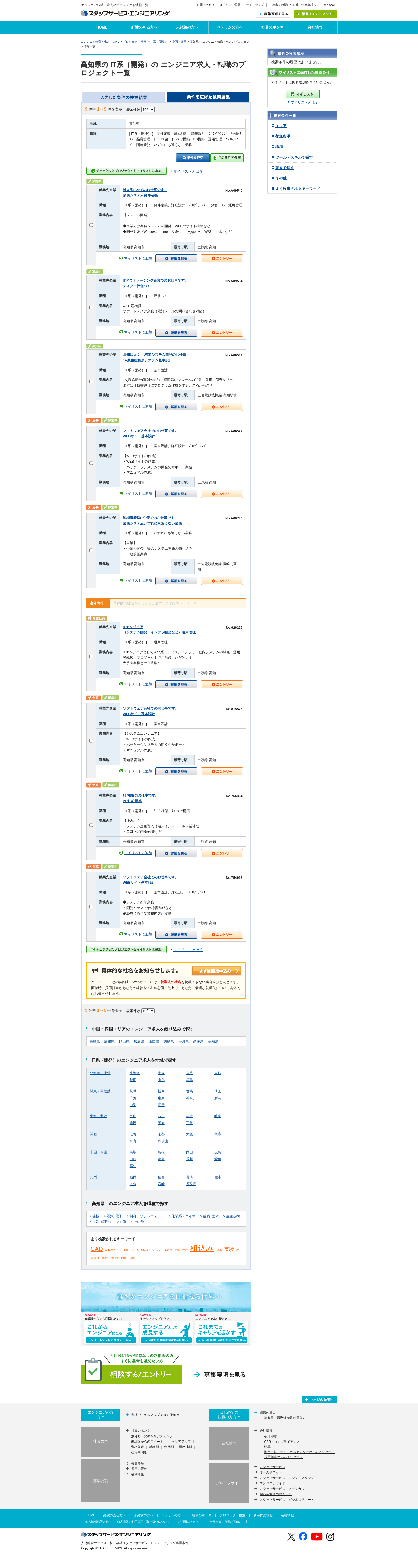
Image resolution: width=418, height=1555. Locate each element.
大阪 (189, 1134)
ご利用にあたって (190, 1521)
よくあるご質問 (230, 4)
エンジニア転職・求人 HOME (100, 41)
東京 (161, 1098)
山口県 (154, 1042)
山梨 (133, 1105)
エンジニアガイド (272, 1483)
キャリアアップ (179, 1441)
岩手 (189, 1073)
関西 (93, 1134)
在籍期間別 (139, 1452)
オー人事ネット (271, 1472)
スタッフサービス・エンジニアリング (287, 1478)
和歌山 (163, 1141)
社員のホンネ (272, 27)
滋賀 (133, 1134)
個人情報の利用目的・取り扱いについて (143, 1521)
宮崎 (161, 1184)
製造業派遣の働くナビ (276, 1494)
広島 (217, 1152)
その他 (281, 178)
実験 (229, 1249)
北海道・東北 (100, 1073)
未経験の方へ (187, 27)
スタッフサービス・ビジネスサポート (287, 1500)
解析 (105, 1257)
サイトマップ (255, 4)
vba (177, 1249)
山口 (133, 1159)
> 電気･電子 (113, 1216)
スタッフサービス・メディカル (282, 1489)
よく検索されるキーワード (297, 188)
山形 (161, 1080)
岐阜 (217, 1116)
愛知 (161, 1123)
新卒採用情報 (263, 1515)
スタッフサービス (272, 1467)
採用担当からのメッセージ (283, 1457)
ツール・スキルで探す (294, 157)
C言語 (169, 1249)
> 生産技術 (231, 1216)
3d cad (123, 1250)
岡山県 (124, 1042)
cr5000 (145, 1249)
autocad (110, 1249)
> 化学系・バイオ (182, 1216)
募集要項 (137, 1463)
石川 (161, 1116)
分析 (219, 1249)
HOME (101, 27)
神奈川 (191, 1098)
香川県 (183, 1042)
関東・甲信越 (100, 1091)
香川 (189, 1159)
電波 (132, 1257)
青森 (161, 1073)
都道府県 (282, 136)
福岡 (133, 1177)
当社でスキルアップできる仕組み (155, 1415)
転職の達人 (268, 1413)
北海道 (135, 1073)
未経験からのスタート (147, 1441)
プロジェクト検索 (134, 41)
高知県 (213, 1042)
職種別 (154, 1447)
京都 (161, 1134)
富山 (133, 1116)
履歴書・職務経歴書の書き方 (285, 1418)
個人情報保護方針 (97, 1521)
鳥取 (133, 1152)
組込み (202, 1248)
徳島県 (168, 1042)
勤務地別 (185, 1447)
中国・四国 (179, 41)
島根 (161, 1152)
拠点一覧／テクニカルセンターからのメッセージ (299, 1452)
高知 (133, 1166)
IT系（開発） (159, 41)
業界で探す (284, 168)
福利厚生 (137, 1474)
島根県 (109, 1042)
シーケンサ (157, 1250)
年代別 (169, 1447)
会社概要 (270, 1437)
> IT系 (121, 1222)
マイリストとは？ (304, 102)
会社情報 (315, 27)
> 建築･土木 (209, 1216)
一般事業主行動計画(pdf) (226, 1521)
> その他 (137, 1222)
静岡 (133, 1123)
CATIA (135, 1249)
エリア (281, 126)
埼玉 (217, 1091)
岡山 (189, 1152)
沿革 (267, 1447)
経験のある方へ (144, 27)
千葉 (133, 1098)
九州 (93, 1177)
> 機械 (94, 1216)
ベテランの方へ (230, 27)
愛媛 (217, 1159)
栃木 (161, 1091)
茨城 (133, 1091)
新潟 (217, 1098)
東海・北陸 (98, 1116)
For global (328, 4)
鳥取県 (95, 1042)
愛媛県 (198, 1042)
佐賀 (161, 1177)
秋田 (133, 1080)
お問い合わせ (205, 4)
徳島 (161, 1159)
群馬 (189, 1091)
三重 (189, 1123)
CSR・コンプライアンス (282, 1442)
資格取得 (137, 1447)
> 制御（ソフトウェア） (145, 1216)
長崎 (189, 1177)
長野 (161, 1105)
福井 (189, 1116)
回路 (124, 1257)
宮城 (217, 1073)
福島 (189, 1080)
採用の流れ (139, 1469)
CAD (97, 1249)
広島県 (139, 1042)
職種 (279, 146)
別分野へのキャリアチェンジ (152, 1436)
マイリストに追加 (138, 258)
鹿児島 (191, 1184)
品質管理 (114, 1258)
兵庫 (217, 1134)
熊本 (217, 1177)
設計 (185, 1249)
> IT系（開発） (101, 1222)
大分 (133, 1184)
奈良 (133, 1141)
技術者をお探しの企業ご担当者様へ (292, 4)
